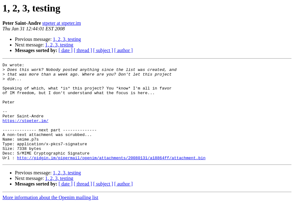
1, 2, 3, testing (67, 39)
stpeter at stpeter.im (61, 23)
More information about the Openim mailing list (50, 217)
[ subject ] (103, 50)
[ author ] (123, 50)
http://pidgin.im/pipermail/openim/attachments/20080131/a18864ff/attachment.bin (111, 177)
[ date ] (65, 50)
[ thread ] (83, 50)
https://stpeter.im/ (25, 132)
